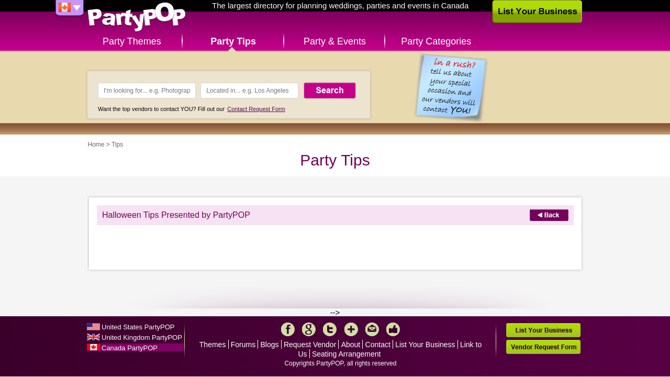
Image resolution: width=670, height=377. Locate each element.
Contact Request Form (256, 109)
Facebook (288, 329)
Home (96, 144)
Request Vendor (310, 344)
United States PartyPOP (138, 327)
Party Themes (132, 41)
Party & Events (335, 41)
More (351, 329)
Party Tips (233, 41)
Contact (377, 344)
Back (549, 215)
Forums (243, 344)
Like (393, 329)
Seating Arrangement (346, 354)
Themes (212, 344)
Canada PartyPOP (130, 348)
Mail (372, 329)
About (351, 344)
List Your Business (425, 344)
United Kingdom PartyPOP (142, 337)
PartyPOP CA (136, 17)
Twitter (330, 329)
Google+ (309, 329)
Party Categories (436, 41)
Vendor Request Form (543, 346)
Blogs (270, 344)
